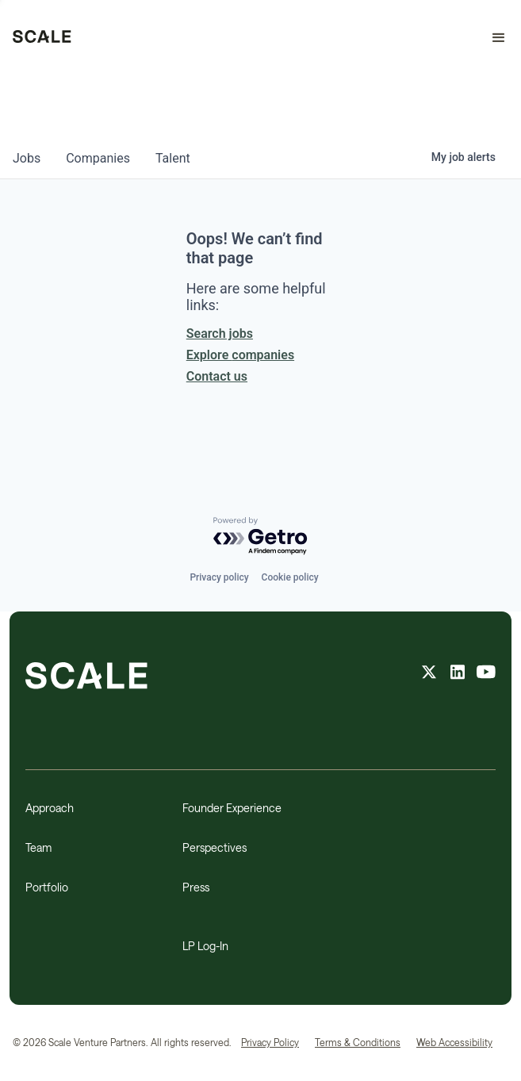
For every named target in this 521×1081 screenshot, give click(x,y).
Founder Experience (232, 808)
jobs (26, 158)
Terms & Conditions (357, 1042)
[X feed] (429, 673)
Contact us (216, 376)
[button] (491, 38)
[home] (42, 38)
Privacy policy (219, 577)
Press (195, 887)
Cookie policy (290, 577)
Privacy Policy (270, 1042)
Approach (49, 808)
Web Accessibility (454, 1042)
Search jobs (219, 333)
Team (38, 847)
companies (98, 158)
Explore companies (240, 354)
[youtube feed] (486, 673)
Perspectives (214, 847)
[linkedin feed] (457, 673)
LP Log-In (205, 946)
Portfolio (46, 887)
